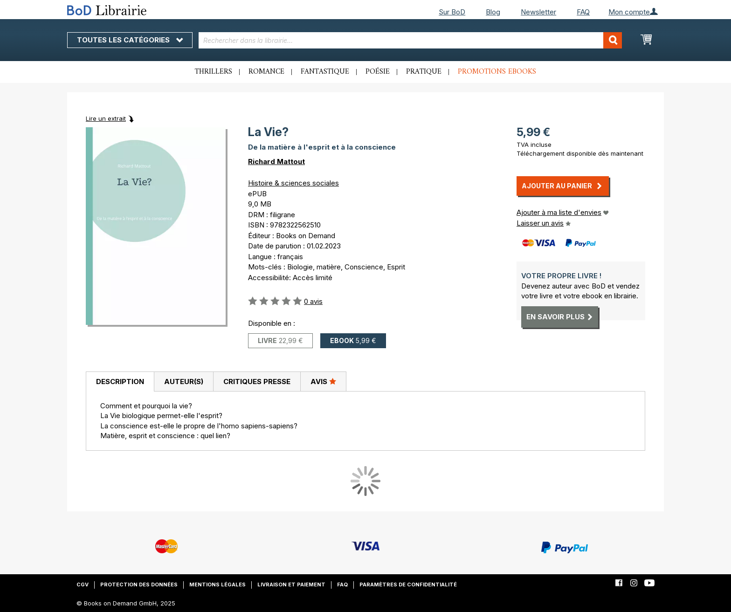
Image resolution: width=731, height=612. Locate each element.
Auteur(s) (183, 381)
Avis (323, 381)
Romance (266, 71)
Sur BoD (452, 11)
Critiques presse (256, 381)
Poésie (378, 71)
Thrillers (213, 71)
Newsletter (538, 11)
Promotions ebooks (497, 71)
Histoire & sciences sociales (293, 183)
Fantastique (325, 71)
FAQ (583, 11)
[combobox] (410, 40)
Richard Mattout (276, 161)
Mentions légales (217, 584)
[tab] (120, 381)
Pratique (423, 71)
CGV (82, 584)
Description (120, 381)
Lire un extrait (106, 118)
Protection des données (139, 584)
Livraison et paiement (291, 584)
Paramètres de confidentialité (408, 584)
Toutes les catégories (130, 39)
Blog (493, 11)
